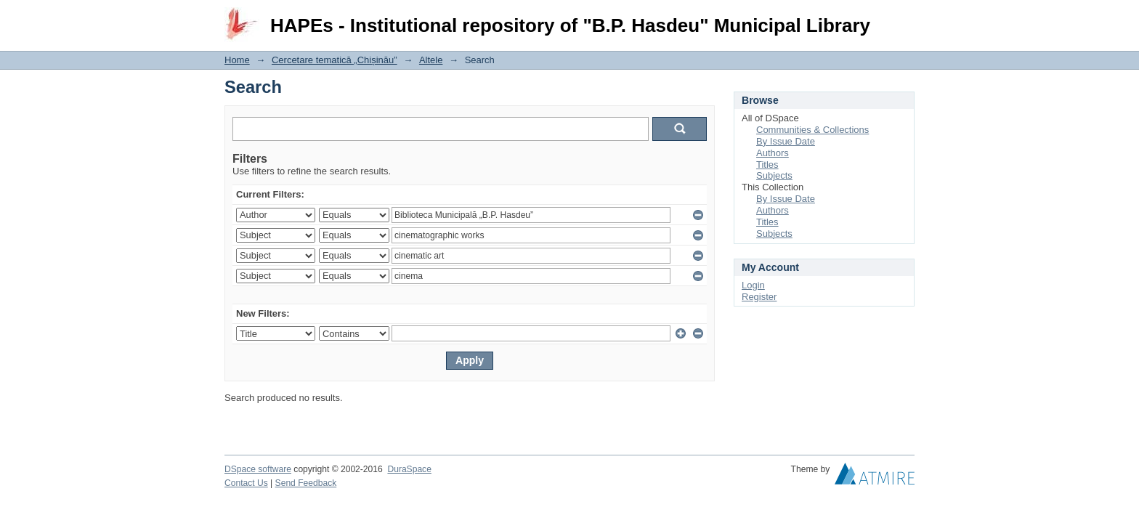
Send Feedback (306, 483)
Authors (772, 152)
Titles (767, 164)
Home (237, 59)
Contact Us (246, 483)
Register (759, 296)
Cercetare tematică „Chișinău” (334, 59)
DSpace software (257, 469)
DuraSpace (409, 469)
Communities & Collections (812, 129)
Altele (431, 59)
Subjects (774, 175)
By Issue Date (785, 141)
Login (903, 17)
